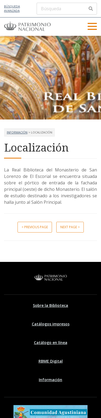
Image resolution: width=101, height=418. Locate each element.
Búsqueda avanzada (12, 8)
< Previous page (35, 227)
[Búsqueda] (67, 9)
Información (17, 132)
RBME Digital (51, 361)
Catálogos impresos (50, 323)
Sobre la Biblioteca (50, 305)
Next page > (70, 227)
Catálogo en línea (50, 342)
